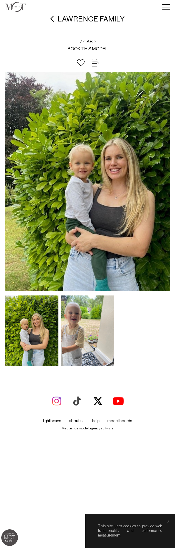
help (96, 421)
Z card (87, 41)
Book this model (87, 49)
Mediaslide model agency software (88, 428)
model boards (119, 421)
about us (77, 421)
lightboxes (52, 421)
